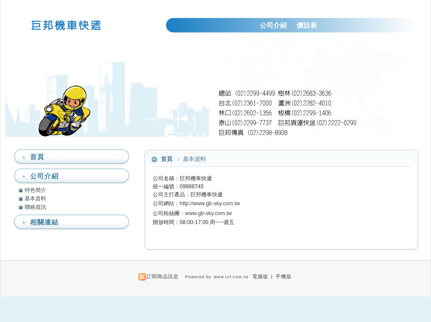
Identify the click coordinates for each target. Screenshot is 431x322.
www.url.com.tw (231, 277)
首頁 (166, 159)
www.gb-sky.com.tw (208, 213)
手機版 (284, 276)
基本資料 (35, 198)
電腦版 (260, 276)
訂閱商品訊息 (163, 276)
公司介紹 (273, 25)
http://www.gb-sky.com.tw (210, 203)
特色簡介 (35, 190)
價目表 (307, 25)
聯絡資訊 (35, 207)
